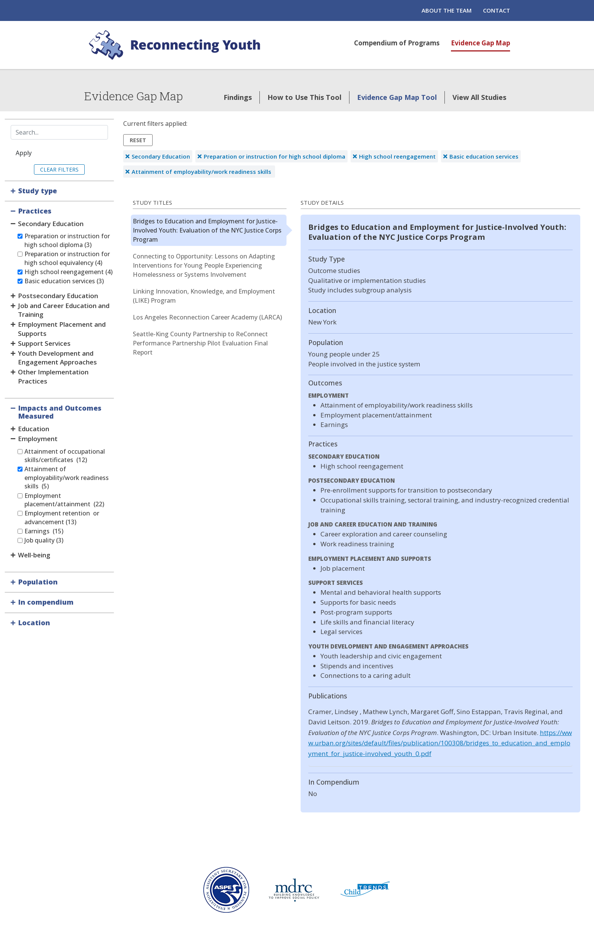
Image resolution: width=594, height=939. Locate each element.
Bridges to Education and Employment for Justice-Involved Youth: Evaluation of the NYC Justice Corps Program (207, 230)
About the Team (447, 10)
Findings (238, 97)
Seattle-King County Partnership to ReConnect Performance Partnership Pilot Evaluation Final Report (200, 343)
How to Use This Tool (304, 97)
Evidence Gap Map (480, 43)
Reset (138, 140)
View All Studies (479, 97)
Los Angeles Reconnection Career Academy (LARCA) (207, 317)
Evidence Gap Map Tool (397, 97)
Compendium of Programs (396, 43)
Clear (48, 169)
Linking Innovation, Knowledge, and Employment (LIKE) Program (204, 296)
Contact (496, 10)
